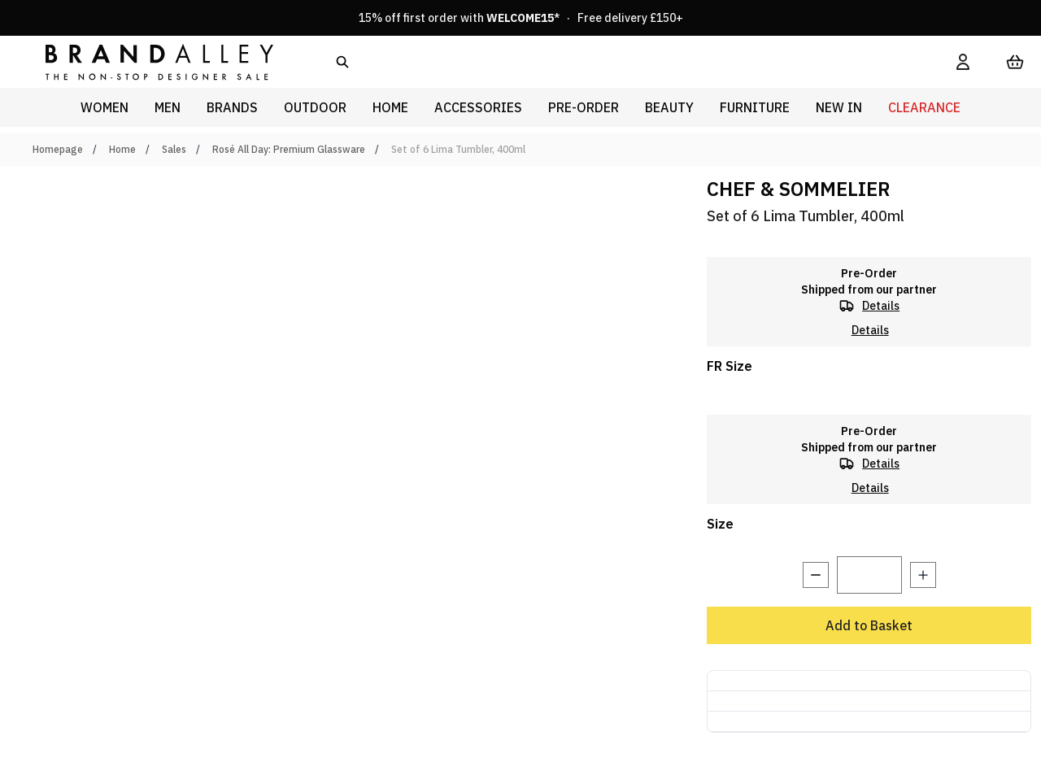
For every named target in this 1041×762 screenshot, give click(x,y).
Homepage (58, 149)
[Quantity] (869, 575)
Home (122, 149)
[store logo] (146, 61)
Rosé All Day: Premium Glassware (288, 149)
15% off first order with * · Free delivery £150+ (521, 18)
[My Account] (963, 62)
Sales (174, 149)
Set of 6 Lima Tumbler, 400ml (458, 149)
